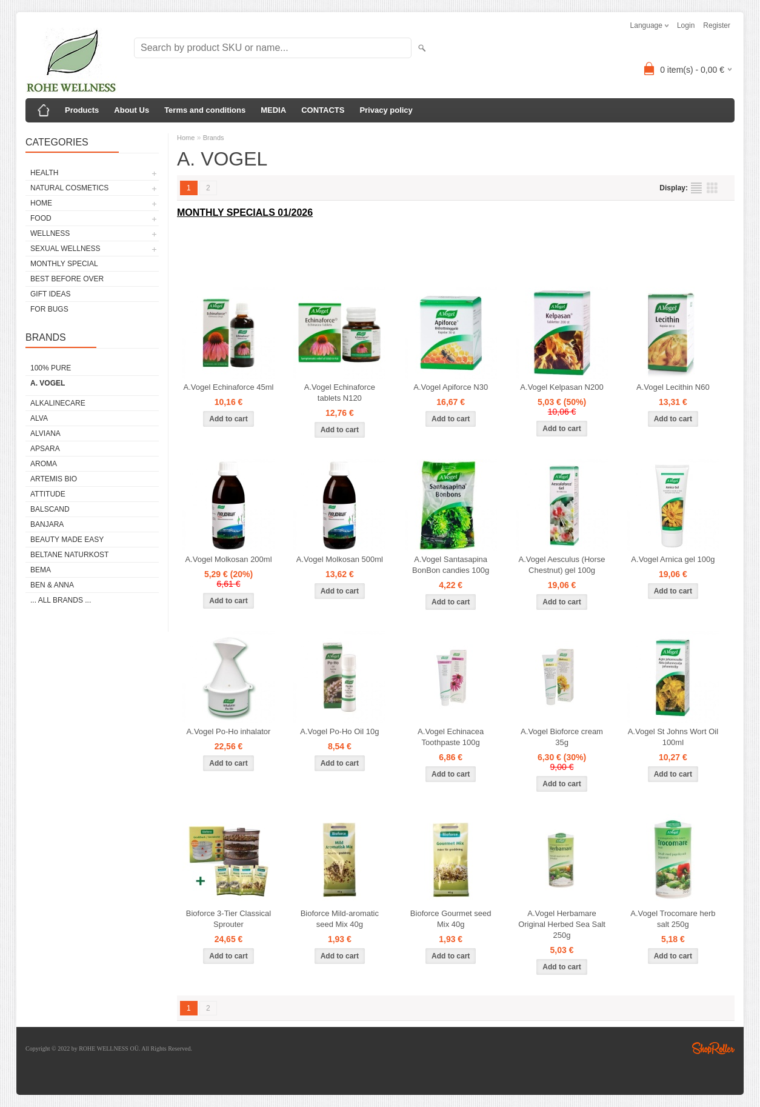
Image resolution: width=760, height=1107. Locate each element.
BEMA (40, 570)
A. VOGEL (47, 383)
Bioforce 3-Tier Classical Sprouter (228, 919)
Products (82, 110)
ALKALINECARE (57, 403)
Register (716, 25)
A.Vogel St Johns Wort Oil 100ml (673, 737)
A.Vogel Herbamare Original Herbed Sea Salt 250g (561, 924)
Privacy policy (385, 110)
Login (686, 25)
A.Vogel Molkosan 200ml (228, 559)
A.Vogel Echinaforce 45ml (229, 387)
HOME (41, 203)
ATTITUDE (47, 494)
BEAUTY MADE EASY (67, 539)
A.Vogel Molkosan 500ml (339, 559)
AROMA (43, 464)
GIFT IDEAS (50, 294)
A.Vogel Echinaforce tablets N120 (339, 393)
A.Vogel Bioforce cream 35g (562, 737)
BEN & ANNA (52, 585)
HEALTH (44, 173)
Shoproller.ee (713, 1048)
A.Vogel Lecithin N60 (673, 387)
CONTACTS (322, 110)
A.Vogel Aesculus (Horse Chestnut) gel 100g (561, 565)
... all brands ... (60, 600)
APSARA (45, 448)
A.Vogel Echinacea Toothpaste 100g (451, 737)
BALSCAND (50, 509)
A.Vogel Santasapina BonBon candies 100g (450, 565)
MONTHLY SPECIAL (64, 263)
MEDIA (273, 110)
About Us (131, 110)
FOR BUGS (49, 309)
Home (186, 137)
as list (696, 187)
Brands (213, 137)
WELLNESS (50, 233)
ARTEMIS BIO (53, 479)
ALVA (39, 418)
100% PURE (50, 368)
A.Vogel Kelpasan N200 (561, 387)
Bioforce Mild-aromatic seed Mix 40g (340, 919)
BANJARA (47, 524)
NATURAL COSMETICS (69, 188)
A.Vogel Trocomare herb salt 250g (672, 919)
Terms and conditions (204, 110)
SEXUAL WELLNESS (65, 248)
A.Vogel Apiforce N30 (450, 387)
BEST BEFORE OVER (67, 279)
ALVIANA (45, 433)
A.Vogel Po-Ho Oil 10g (339, 731)
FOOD (41, 218)
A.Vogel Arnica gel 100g (673, 559)
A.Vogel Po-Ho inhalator (229, 731)
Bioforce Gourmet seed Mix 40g (451, 919)
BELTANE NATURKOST (69, 554)
